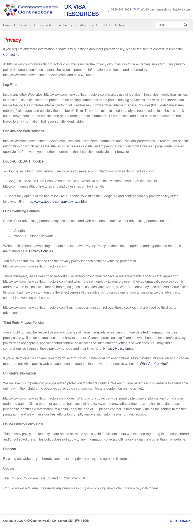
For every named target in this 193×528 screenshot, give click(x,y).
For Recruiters (44, 25)
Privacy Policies (41, 251)
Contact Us (103, 25)
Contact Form (13, 55)
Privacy (185, 520)
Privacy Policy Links (118, 349)
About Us (86, 25)
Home (7, 25)
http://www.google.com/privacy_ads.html (57, 202)
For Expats (22, 25)
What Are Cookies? (154, 364)
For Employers (67, 25)
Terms (173, 520)
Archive (119, 25)
